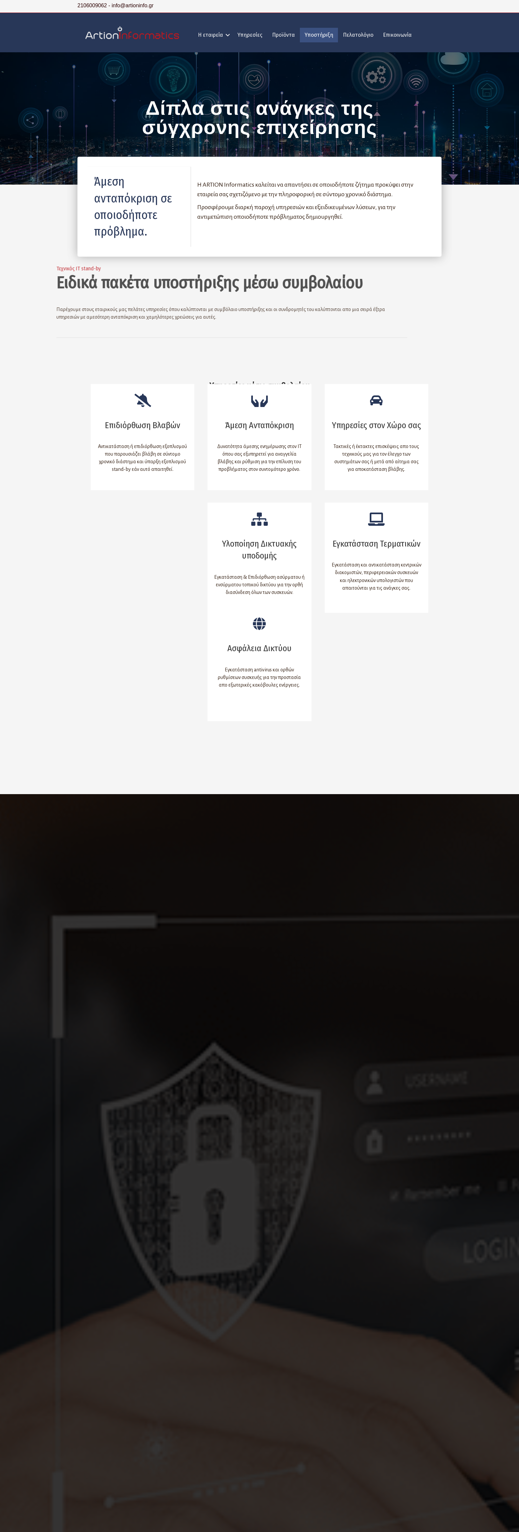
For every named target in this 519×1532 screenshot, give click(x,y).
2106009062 (92, 5)
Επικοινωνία (397, 35)
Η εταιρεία (210, 35)
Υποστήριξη (319, 35)
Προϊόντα (283, 35)
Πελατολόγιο (358, 35)
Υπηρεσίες (249, 35)
